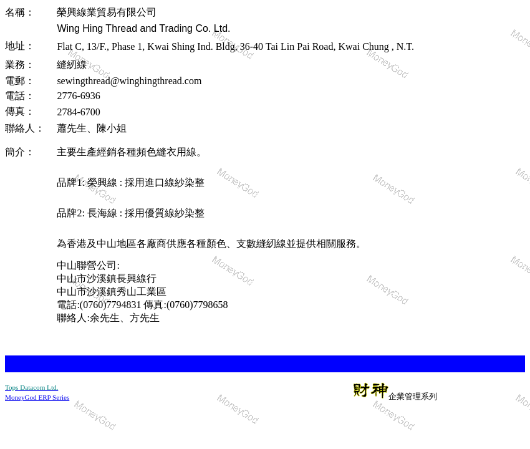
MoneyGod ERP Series (37, 397)
